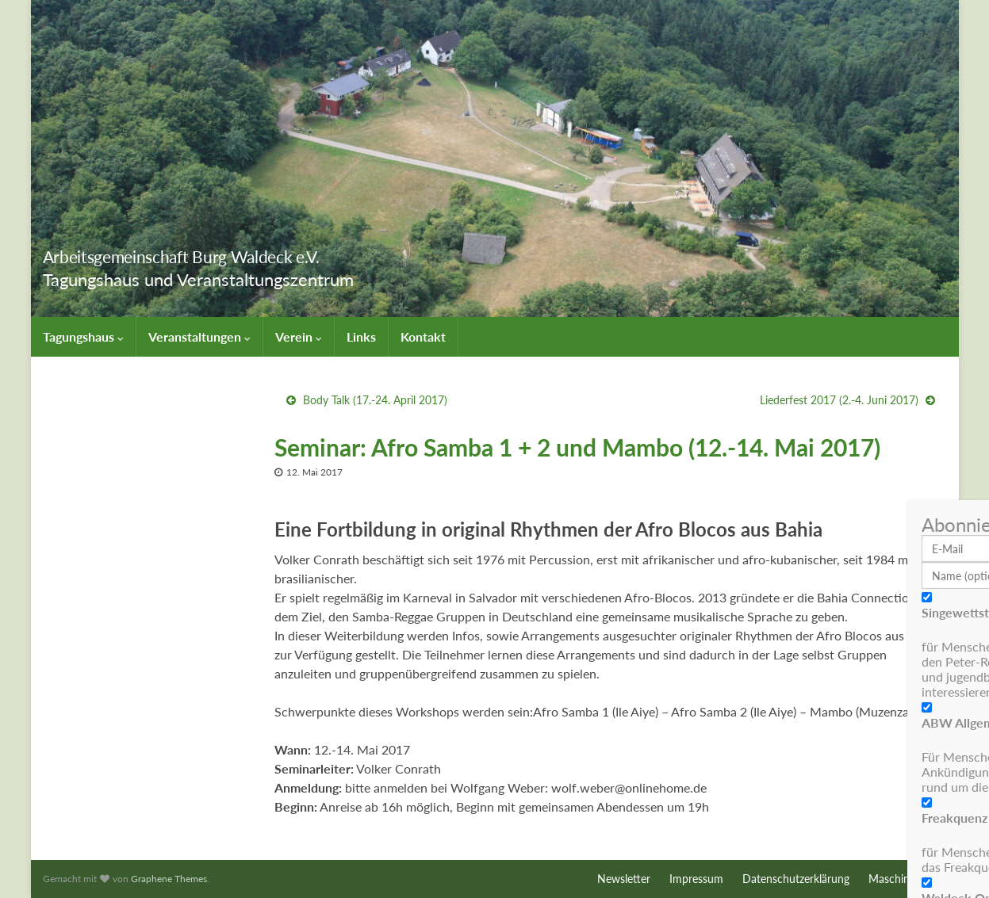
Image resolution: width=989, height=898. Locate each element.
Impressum (696, 878)
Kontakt (423, 336)
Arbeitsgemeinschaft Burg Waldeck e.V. (248, 253)
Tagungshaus (83, 336)
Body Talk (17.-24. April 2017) (375, 400)
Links (361, 336)
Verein (298, 336)
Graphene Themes (169, 879)
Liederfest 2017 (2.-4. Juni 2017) (839, 400)
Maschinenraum (907, 878)
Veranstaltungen (199, 336)
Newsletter (623, 878)
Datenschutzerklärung (795, 878)
